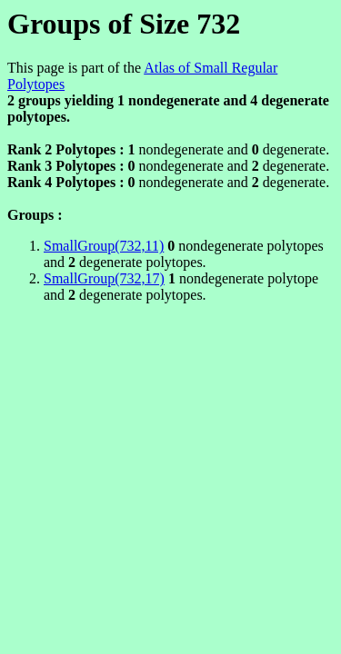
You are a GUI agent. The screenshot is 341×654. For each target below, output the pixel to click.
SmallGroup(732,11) (104, 245)
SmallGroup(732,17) (104, 278)
